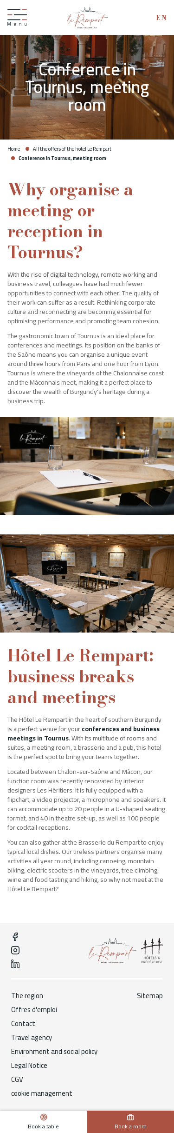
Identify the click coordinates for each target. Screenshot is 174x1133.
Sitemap (150, 996)
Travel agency (31, 1037)
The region (27, 996)
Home (13, 148)
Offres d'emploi (34, 1010)
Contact (23, 1024)
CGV (17, 1079)
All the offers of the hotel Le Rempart (72, 148)
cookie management (41, 1093)
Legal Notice (29, 1065)
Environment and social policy (54, 1051)
